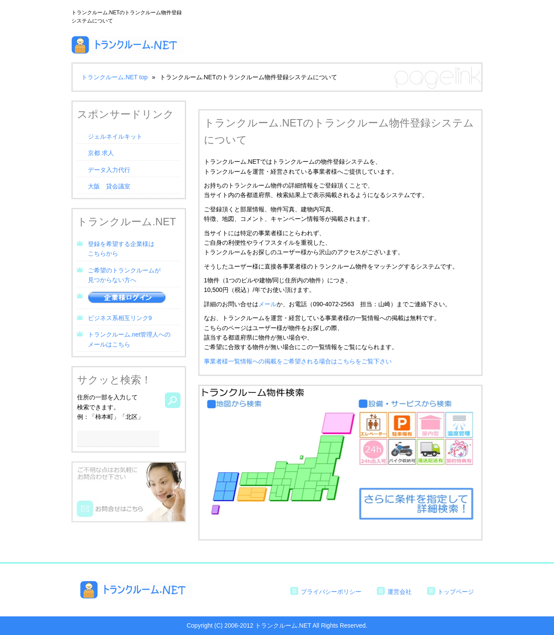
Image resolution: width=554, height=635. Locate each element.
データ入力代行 (109, 169)
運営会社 (399, 591)
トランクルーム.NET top (114, 77)
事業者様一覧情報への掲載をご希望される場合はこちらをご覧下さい (298, 361)
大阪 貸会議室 (109, 186)
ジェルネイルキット (115, 136)
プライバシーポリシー (331, 591)
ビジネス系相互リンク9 (120, 317)
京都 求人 (101, 152)
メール (267, 304)
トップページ (456, 591)
